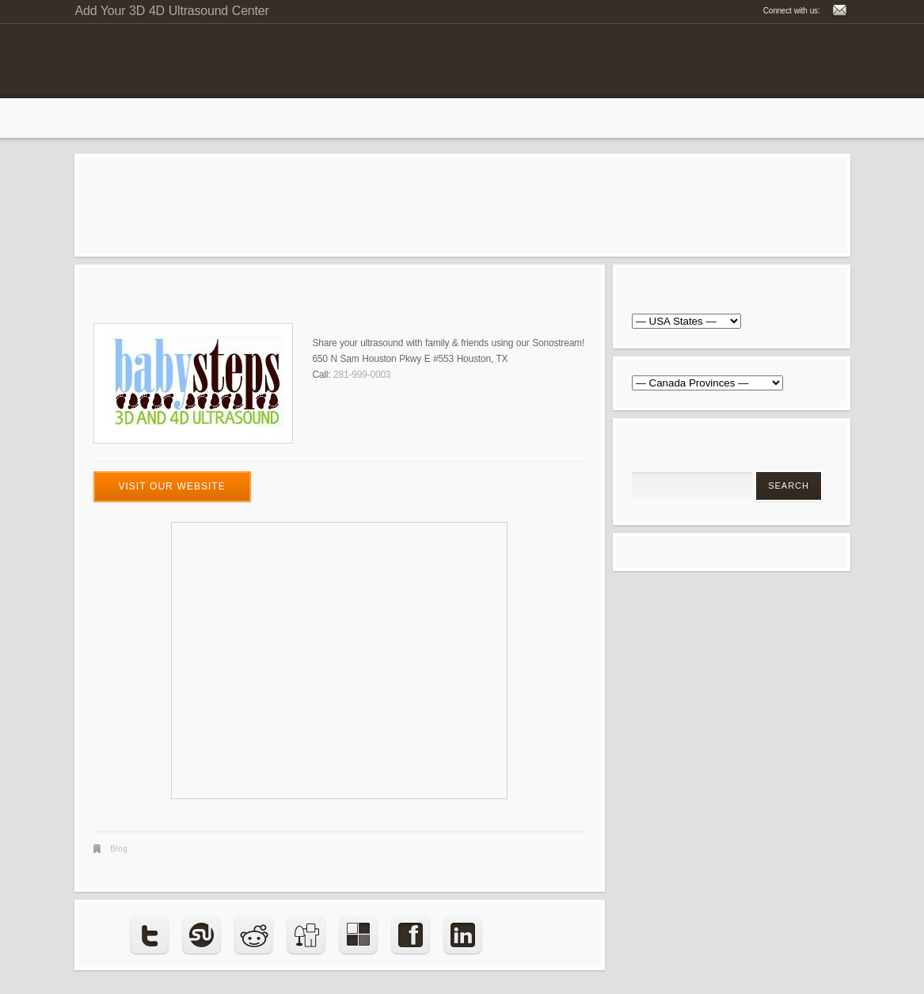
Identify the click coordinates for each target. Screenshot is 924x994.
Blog (118, 848)
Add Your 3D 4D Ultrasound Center (172, 10)
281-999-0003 (361, 374)
